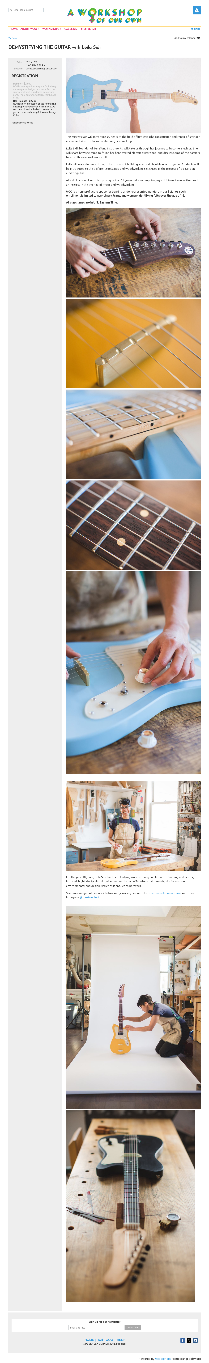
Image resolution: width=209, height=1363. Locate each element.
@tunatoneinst (89, 897)
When (20, 62)
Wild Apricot (163, 1359)
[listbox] (187, 38)
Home (89, 1340)
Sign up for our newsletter (104, 1322)
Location (18, 68)
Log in (197, 10)
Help (120, 1340)
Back (14, 38)
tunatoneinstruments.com (165, 893)
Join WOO (105, 1340)
